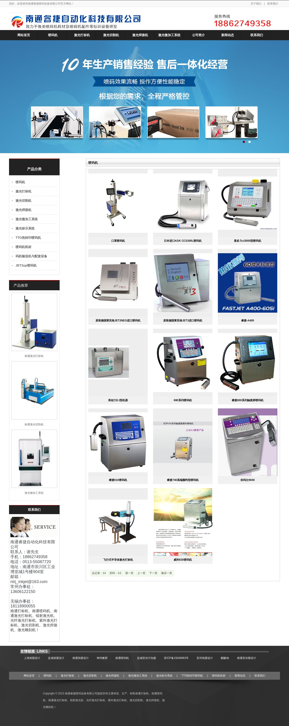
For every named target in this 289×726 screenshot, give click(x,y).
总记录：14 (99, 573)
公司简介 (198, 35)
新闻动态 (227, 35)
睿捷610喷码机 (118, 480)
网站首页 (23, 35)
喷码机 (53, 35)
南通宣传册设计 (246, 658)
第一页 (129, 573)
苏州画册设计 (205, 658)
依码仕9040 (247, 480)
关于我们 (256, 3)
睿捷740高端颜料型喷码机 (182, 480)
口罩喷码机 (118, 240)
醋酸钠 (225, 658)
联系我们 (272, 3)
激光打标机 (82, 35)
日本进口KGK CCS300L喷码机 (183, 240)
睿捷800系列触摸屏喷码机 (247, 400)
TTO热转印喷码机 (28, 237)
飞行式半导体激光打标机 (118, 559)
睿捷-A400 (247, 320)
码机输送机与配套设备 (31, 256)
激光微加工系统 (169, 35)
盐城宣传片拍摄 (146, 658)
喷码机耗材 (23, 247)
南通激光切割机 (34, 424)
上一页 (141, 573)
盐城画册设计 (56, 658)
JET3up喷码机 (26, 265)
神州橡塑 (102, 658)
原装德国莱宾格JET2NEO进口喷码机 (118, 320)
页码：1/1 (115, 573)
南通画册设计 (80, 658)
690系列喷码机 (183, 400)
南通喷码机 (122, 658)
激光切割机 (111, 35)
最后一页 (166, 573)
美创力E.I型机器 (118, 400)
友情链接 (28, 651)
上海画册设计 (32, 658)
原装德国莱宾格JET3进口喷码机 (182, 320)
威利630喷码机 (183, 559)
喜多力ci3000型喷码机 (247, 240)
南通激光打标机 (34, 356)
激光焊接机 (140, 35)
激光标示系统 (25, 228)
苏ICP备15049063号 (176, 658)
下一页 (153, 573)
